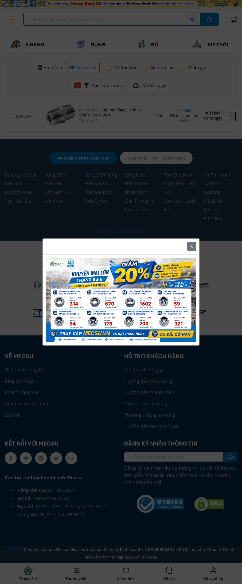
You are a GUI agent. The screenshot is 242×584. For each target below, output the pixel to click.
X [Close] (192, 246)
